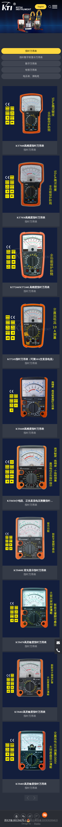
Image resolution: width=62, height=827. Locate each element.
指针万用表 (31, 51)
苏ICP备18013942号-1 (15, 820)
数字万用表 (31, 63)
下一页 (34, 798)
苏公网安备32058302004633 (42, 820)
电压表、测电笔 (31, 76)
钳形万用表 (31, 70)
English (41, 6)
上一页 (27, 798)
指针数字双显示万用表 (31, 57)
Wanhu (37, 823)
